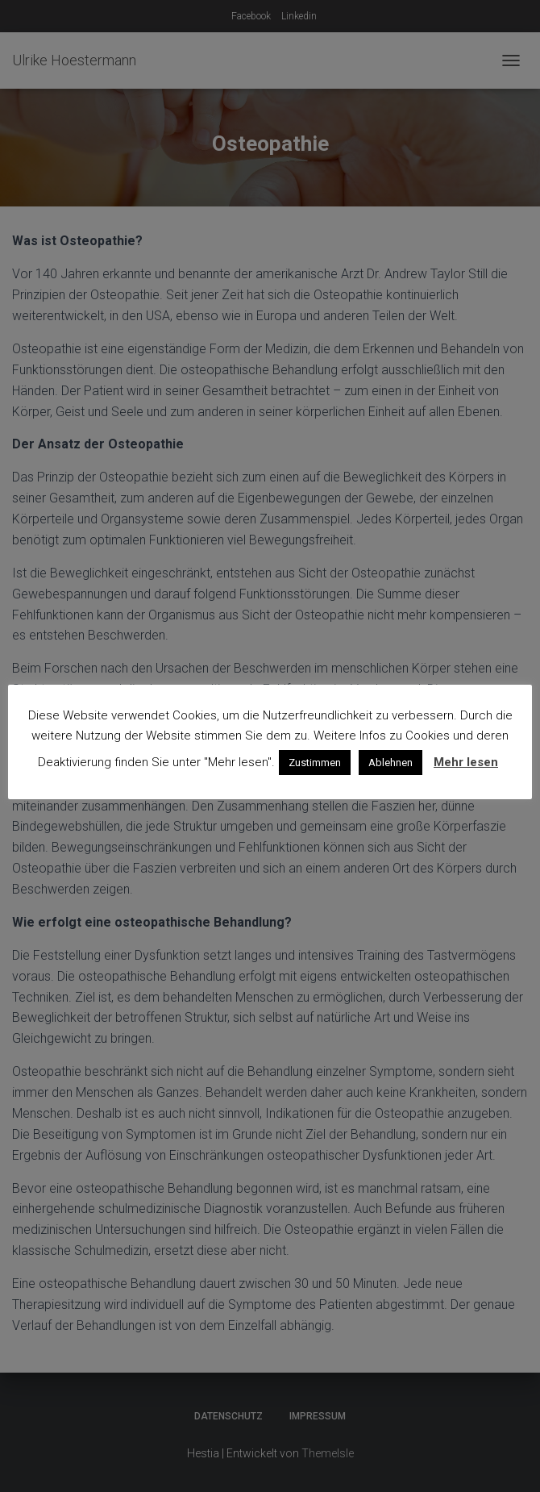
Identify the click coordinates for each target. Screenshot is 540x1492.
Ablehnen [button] (390, 762)
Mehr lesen (466, 762)
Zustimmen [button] (315, 762)
